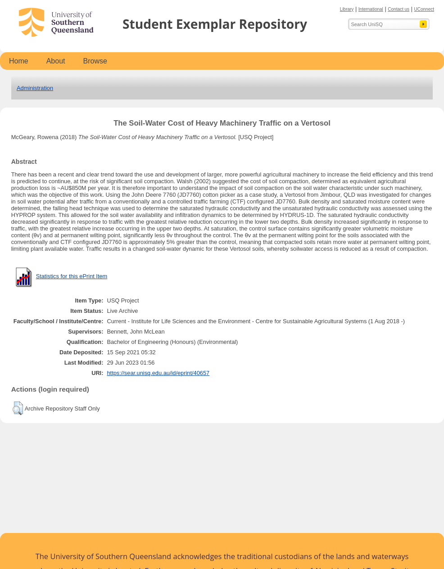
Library (347, 9)
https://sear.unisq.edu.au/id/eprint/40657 (158, 373)
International (370, 9)
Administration (35, 88)
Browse (95, 61)
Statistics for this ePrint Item (72, 276)
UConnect (424, 9)
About (55, 61)
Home (18, 61)
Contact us (398, 9)
